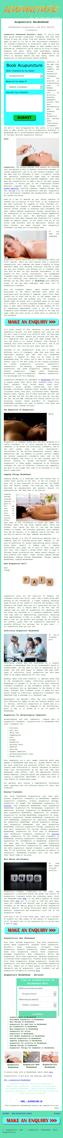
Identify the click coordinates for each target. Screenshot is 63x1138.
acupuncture (21, 49)
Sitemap (5, 1113)
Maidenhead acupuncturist (29, 796)
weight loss (25, 803)
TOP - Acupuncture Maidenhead (17, 1080)
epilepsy (7, 806)
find (11, 942)
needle (7, 301)
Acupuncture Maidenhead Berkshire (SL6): (23, 34)
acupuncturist (26, 177)
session (13, 262)
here (38, 971)
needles (43, 167)
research (18, 903)
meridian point (40, 301)
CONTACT (48, 17)
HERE (24, 898)
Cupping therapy (11, 479)
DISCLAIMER (56, 17)
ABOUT (42, 17)
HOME (31, 17)
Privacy (57, 1113)
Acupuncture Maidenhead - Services (23, 975)
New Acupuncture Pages (22, 1113)
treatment (17, 46)
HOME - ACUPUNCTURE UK (31, 1101)
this (17, 901)
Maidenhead (39, 281)
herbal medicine (11, 188)
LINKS (36, 17)
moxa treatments (48, 836)
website (15, 908)
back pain (14, 843)
